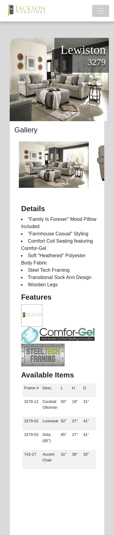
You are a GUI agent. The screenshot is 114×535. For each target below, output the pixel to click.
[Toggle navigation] (100, 11)
